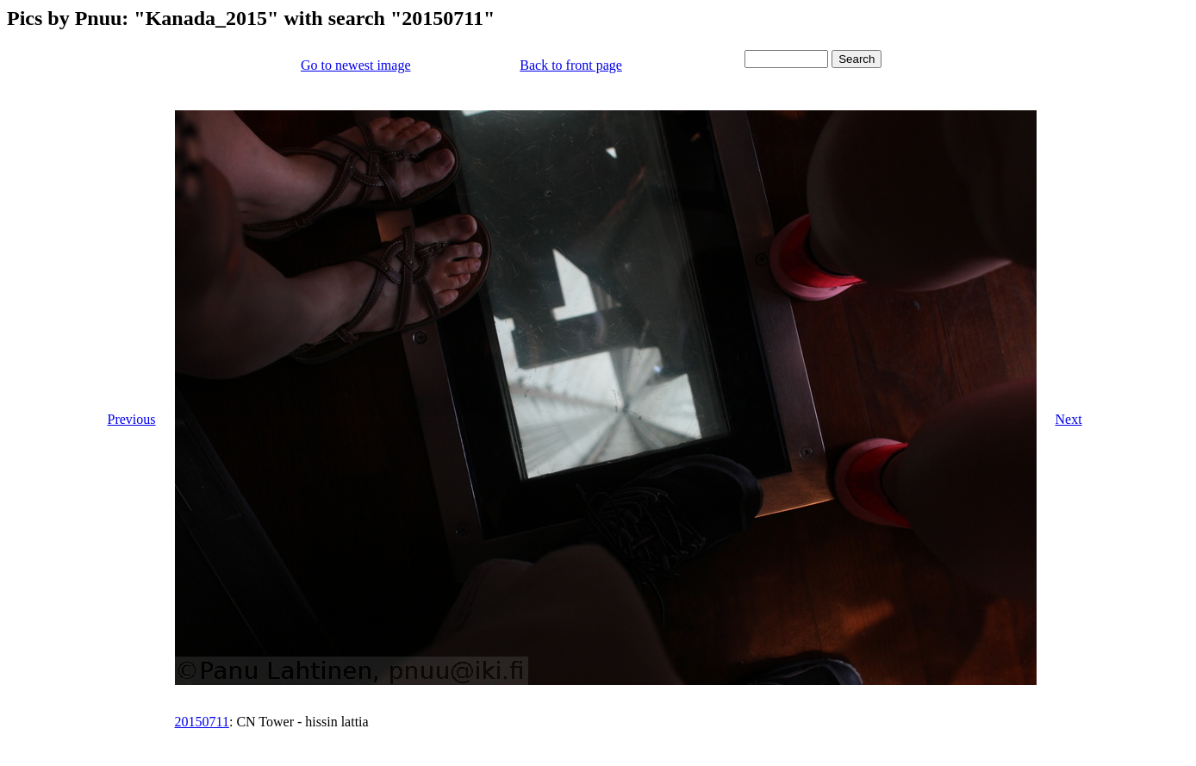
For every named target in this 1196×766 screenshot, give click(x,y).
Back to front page (571, 65)
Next (1069, 419)
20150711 (202, 721)
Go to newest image (356, 65)
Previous (132, 419)
